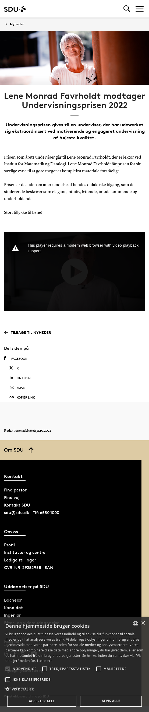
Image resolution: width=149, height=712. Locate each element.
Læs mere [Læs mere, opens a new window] (44, 660)
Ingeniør (12, 615)
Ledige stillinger (20, 560)
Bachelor (13, 600)
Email (17, 388)
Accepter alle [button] (42, 701)
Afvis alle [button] (111, 701)
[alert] (74, 664)
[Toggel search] (126, 8)
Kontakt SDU (17, 505)
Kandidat (13, 607)
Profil (9, 544)
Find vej (12, 497)
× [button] (143, 623)
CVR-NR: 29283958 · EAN (28, 567)
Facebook (15, 358)
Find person (15, 490)
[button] (7, 669)
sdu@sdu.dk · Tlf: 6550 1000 (31, 512)
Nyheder (17, 24)
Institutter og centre (24, 552)
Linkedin (20, 377)
